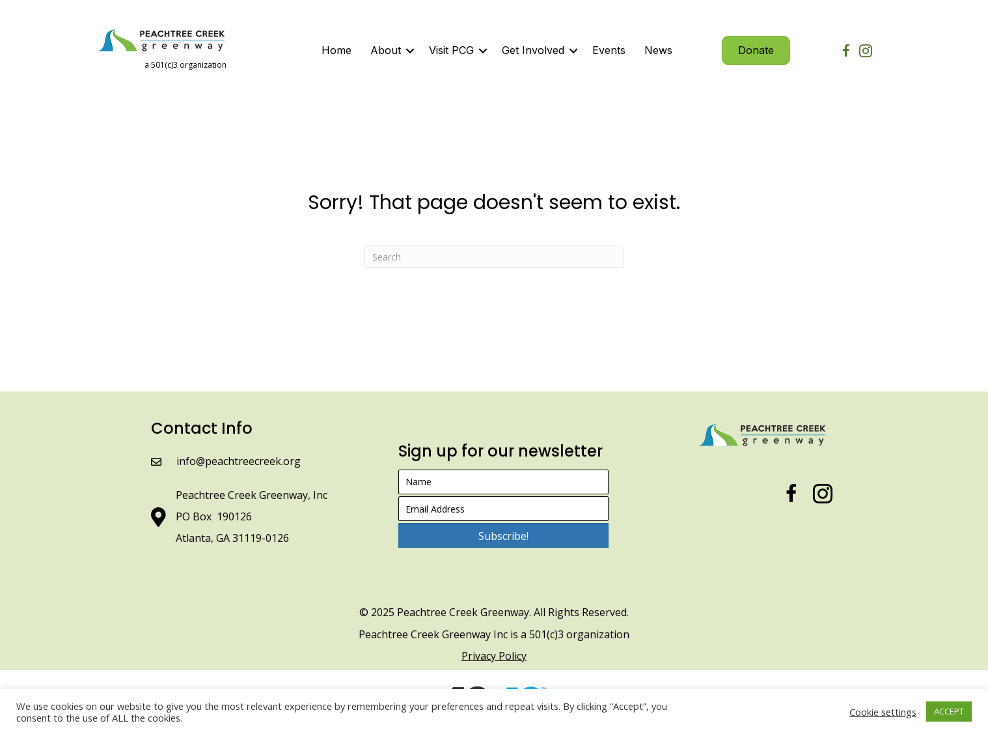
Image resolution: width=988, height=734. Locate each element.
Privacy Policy (494, 656)
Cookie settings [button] (882, 712)
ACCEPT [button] (949, 711)
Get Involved (533, 50)
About (385, 50)
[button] (503, 535)
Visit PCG (451, 50)
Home (336, 50)
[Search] (494, 257)
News (658, 50)
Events (608, 50)
